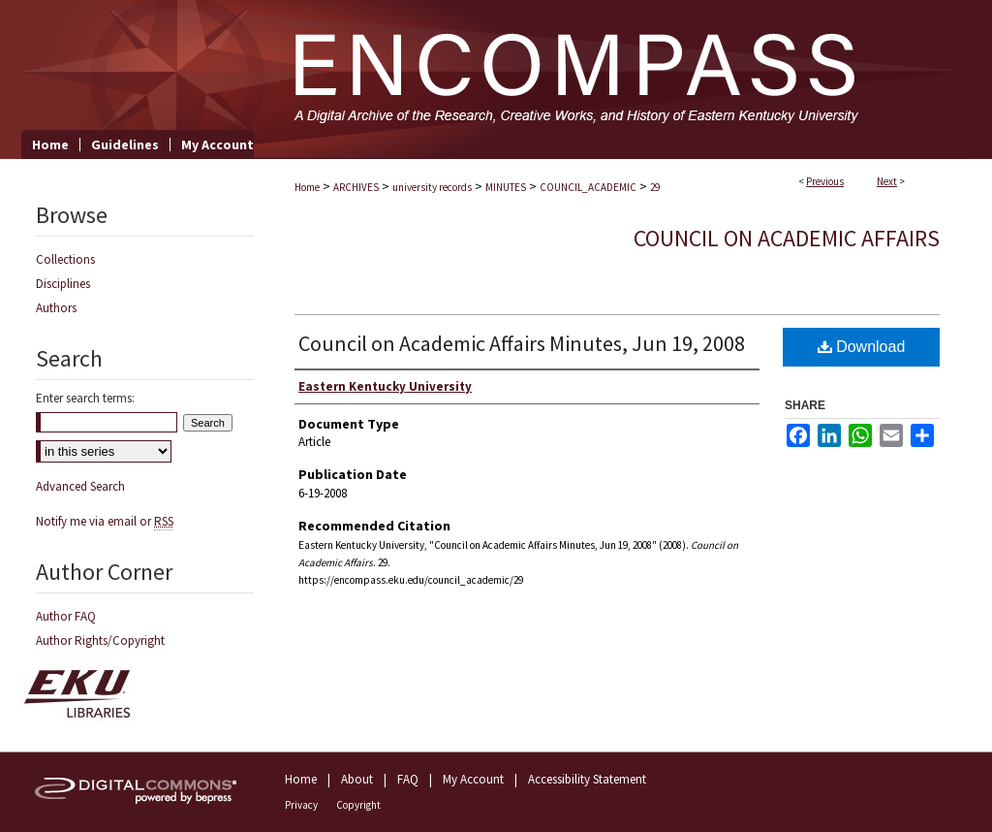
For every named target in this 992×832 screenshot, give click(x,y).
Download (862, 346)
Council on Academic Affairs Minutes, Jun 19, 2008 (521, 343)
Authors (56, 308)
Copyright (358, 805)
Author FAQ (66, 616)
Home (307, 187)
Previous (825, 181)
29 (655, 187)
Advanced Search (80, 486)
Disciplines (63, 283)
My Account (473, 779)
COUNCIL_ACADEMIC (588, 187)
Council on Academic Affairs (787, 238)
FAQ (407, 779)
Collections (65, 259)
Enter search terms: (85, 398)
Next (887, 181)
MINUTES (505, 187)
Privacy (301, 805)
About (357, 779)
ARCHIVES (356, 187)
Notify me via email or (104, 521)
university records (432, 187)
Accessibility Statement (587, 779)
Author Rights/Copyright (100, 640)
